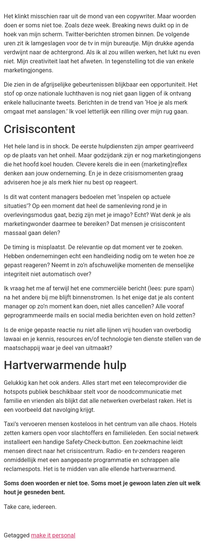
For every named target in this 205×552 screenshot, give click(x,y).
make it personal (53, 535)
